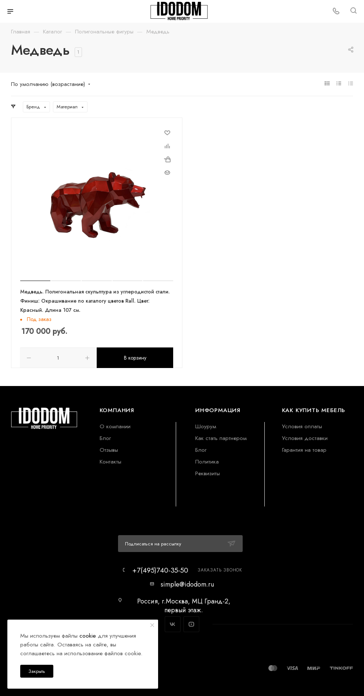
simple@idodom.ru (187, 584)
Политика (207, 461)
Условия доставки (305, 437)
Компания (117, 409)
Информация (217, 409)
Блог (105, 437)
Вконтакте (173, 624)
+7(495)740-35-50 (160, 569)
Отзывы (109, 449)
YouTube (191, 624)
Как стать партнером (221, 437)
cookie (87, 635)
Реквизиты (207, 473)
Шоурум (205, 426)
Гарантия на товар (304, 449)
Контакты (110, 461)
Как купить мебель (314, 409)
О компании (115, 426)
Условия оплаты (302, 426)
